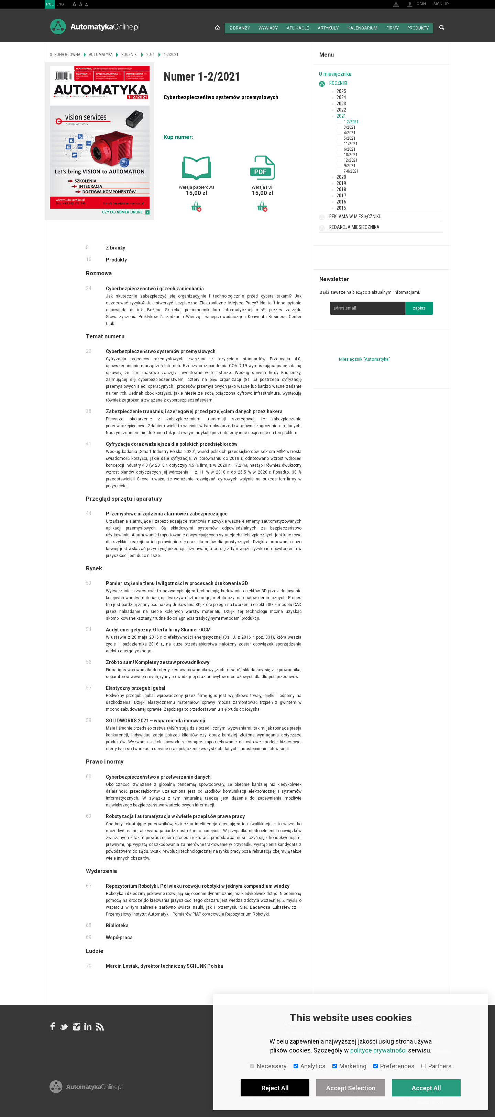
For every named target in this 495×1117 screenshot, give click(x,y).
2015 (341, 206)
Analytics (310, 1066)
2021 (341, 114)
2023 (341, 102)
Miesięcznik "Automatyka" (364, 357)
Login (420, 4)
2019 (341, 182)
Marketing (349, 1066)
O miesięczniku (335, 72)
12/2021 (351, 158)
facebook (52, 1025)
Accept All (426, 1088)
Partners (436, 1066)
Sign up (441, 4)
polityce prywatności (378, 1050)
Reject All (275, 1088)
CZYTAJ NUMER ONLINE (122, 211)
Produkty (417, 27)
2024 (341, 96)
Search (442, 27)
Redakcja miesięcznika (354, 226)
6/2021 (349, 148)
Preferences (394, 1066)
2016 (341, 200)
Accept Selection (350, 1088)
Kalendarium (362, 27)
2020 (341, 175)
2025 (341, 90)
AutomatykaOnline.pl (94, 26)
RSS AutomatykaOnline (99, 1025)
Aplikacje (298, 27)
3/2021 (349, 126)
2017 (341, 194)
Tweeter (64, 1025)
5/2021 (349, 137)
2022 (341, 108)
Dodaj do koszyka (196, 205)
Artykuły (329, 27)
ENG (60, 4)
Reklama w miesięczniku (355, 215)
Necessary (268, 1066)
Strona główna (218, 27)
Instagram (76, 1025)
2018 (341, 188)
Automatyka (100, 53)
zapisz (419, 306)
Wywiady (269, 27)
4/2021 (349, 131)
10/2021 (351, 153)
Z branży (240, 27)
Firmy (392, 27)
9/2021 (349, 164)
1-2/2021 (351, 120)
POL (50, 4)
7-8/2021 (351, 169)
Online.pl (86, 1095)
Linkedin (87, 1025)
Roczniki (338, 81)
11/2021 (351, 142)
